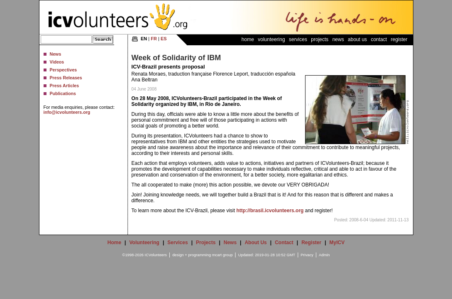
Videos (57, 61)
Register (399, 39)
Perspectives (63, 69)
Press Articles (64, 85)
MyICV (337, 242)
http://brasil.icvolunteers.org (269, 210)
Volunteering (271, 39)
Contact (379, 39)
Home (248, 39)
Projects (319, 39)
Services (298, 39)
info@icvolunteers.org (67, 112)
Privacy (307, 255)
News (55, 53)
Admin (324, 255)
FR (154, 38)
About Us (357, 39)
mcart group (222, 255)
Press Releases (66, 77)
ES (164, 38)
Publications (63, 93)
